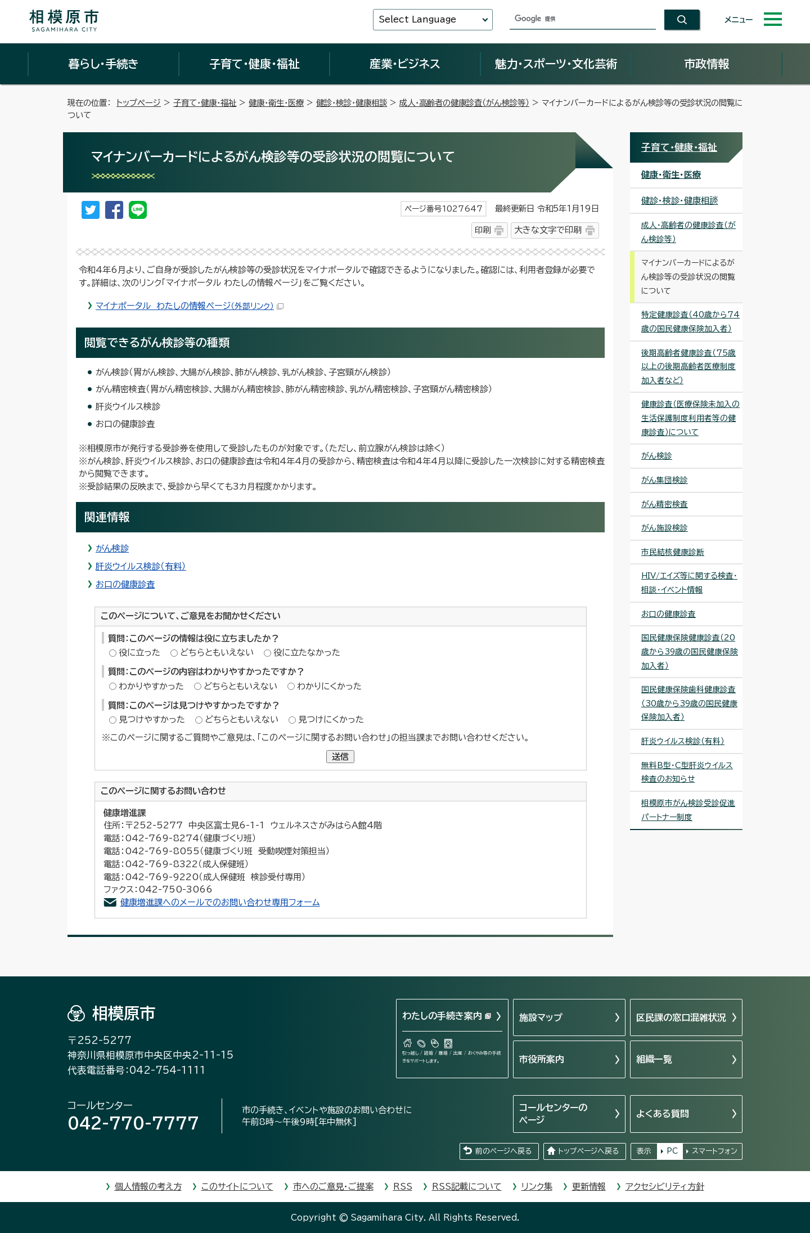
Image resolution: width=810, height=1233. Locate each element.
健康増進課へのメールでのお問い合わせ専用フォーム (220, 902)
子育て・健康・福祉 (254, 63)
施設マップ (540, 1017)
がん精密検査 (664, 504)
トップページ (138, 102)
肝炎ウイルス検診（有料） (141, 566)
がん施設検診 (664, 528)
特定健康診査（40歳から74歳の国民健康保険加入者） (690, 322)
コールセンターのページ (553, 1113)
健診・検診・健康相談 (351, 102)
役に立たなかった (306, 652)
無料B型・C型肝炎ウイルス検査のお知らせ (687, 772)
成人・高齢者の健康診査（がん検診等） (464, 102)
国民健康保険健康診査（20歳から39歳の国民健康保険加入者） (689, 651)
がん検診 (112, 548)
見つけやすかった (152, 719)
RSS (402, 1186)
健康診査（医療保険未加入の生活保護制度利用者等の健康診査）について (690, 418)
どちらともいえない (217, 652)
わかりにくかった (329, 686)
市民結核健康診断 (672, 552)
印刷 (482, 230)
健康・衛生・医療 (276, 102)
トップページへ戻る (588, 1151)
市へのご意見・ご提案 (333, 1186)
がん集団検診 (664, 480)
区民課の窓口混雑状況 (681, 1017)
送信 (340, 756)
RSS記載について (467, 1186)
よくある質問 (662, 1113)
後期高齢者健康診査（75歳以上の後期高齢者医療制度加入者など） (688, 366)
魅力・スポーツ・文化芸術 (556, 63)
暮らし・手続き (103, 63)
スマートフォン (714, 1151)
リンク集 (536, 1186)
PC (672, 1151)
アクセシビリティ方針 (665, 1186)
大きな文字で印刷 (548, 230)
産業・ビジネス (405, 63)
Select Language (417, 19)
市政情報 (706, 63)
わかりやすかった (151, 686)
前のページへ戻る (503, 1151)
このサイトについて (237, 1186)
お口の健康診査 (125, 584)
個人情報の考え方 (148, 1186)
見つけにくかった (331, 719)
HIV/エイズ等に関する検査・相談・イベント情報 (689, 583)
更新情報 (589, 1186)
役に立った (139, 652)
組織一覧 (654, 1059)
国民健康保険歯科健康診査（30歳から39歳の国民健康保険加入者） (689, 703)
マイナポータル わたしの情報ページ (190, 306)
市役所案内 (541, 1059)
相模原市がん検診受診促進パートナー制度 (688, 810)
